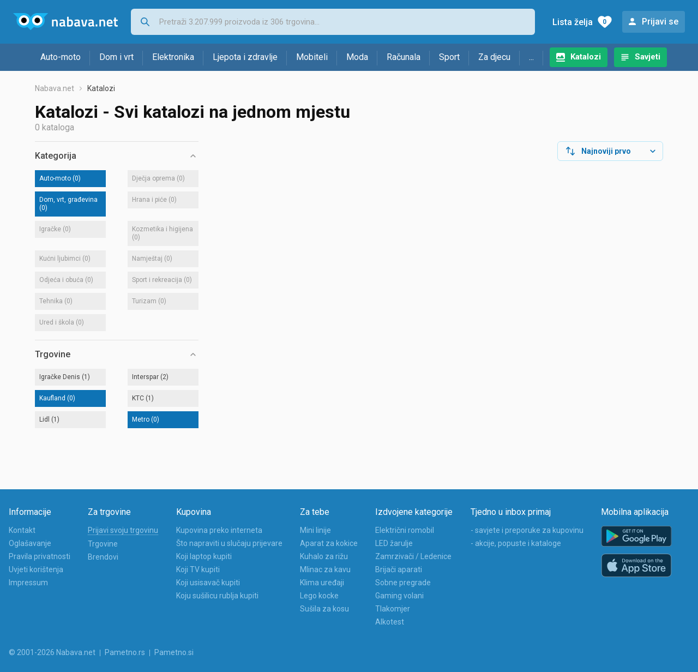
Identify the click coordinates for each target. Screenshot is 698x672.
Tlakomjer (392, 608)
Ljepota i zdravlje (245, 57)
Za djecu (494, 57)
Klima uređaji (322, 582)
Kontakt (22, 530)
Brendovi (103, 557)
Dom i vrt (116, 57)
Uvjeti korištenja (36, 569)
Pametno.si (174, 652)
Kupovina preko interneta (219, 530)
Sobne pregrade (403, 582)
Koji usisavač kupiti (208, 582)
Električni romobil (404, 530)
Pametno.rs (125, 652)
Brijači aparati (398, 569)
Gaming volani (399, 595)
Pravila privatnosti (39, 556)
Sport (449, 57)
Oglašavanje (30, 543)
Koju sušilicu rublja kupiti (217, 595)
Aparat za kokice (329, 543)
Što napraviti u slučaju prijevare (229, 543)
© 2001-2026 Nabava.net (52, 652)
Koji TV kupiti (198, 569)
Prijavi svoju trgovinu (123, 530)
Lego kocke (319, 595)
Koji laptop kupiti (204, 556)
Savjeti (647, 57)
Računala (403, 57)
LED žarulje (394, 543)
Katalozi (585, 57)
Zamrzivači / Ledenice (413, 556)
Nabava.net (54, 88)
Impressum (28, 582)
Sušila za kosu (324, 608)
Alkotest (389, 621)
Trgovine (103, 543)
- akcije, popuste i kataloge (516, 543)
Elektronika (173, 57)
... (531, 57)
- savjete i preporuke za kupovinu (527, 530)
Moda (357, 57)
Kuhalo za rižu (324, 556)
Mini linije (315, 530)
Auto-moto (60, 57)
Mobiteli (312, 57)
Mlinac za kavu (325, 569)
